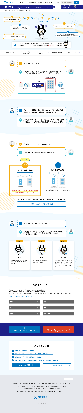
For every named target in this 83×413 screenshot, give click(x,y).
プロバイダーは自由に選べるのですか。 (24, 351)
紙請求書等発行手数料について (29, 388)
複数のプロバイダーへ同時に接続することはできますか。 (29, 357)
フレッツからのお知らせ (25, 383)
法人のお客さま (23, 2)
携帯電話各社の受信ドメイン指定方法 (52, 391)
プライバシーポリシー (64, 383)
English (58, 2)
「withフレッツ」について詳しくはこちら (20, 297)
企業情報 (40, 2)
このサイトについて (42, 383)
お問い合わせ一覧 (49, 2)
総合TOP (6, 10)
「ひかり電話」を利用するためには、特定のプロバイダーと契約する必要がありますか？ (36, 360)
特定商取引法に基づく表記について (58, 386)
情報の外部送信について (53, 383)
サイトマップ (34, 383)
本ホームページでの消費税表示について (40, 386)
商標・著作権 (40, 391)
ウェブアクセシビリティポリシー (23, 386)
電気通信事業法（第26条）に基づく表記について (26, 391)
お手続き (47, 7)
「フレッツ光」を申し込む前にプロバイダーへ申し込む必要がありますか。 (33, 354)
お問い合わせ (38, 7)
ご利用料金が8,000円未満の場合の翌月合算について (48, 388)
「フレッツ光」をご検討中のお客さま (15, 10)
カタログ (64, 391)
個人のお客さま (32, 2)
